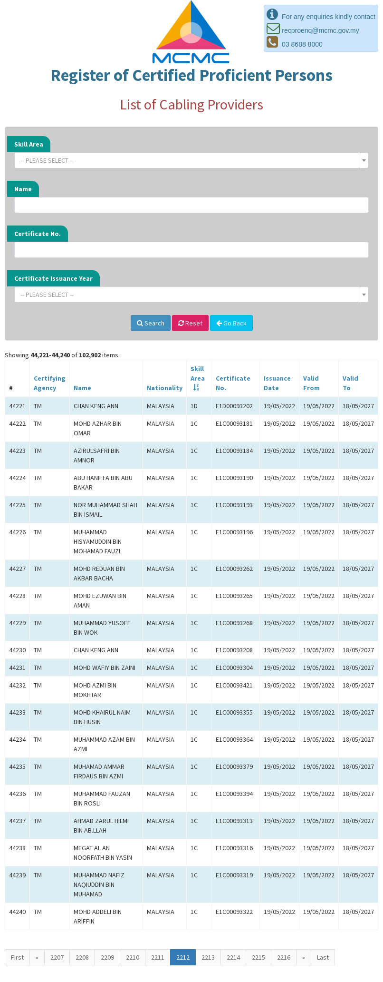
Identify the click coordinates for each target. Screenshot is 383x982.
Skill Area (28, 144)
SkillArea (198, 373)
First (17, 957)
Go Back (231, 323)
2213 (208, 957)
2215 (258, 957)
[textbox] (188, 160)
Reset (190, 323)
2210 (132, 957)
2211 (157, 957)
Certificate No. (37, 233)
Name (23, 189)
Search (150, 323)
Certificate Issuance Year (53, 278)
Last (323, 957)
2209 (107, 957)
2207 (57, 957)
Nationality (164, 387)
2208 (82, 957)
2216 (283, 957)
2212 (183, 957)
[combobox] (191, 160)
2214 (233, 957)
